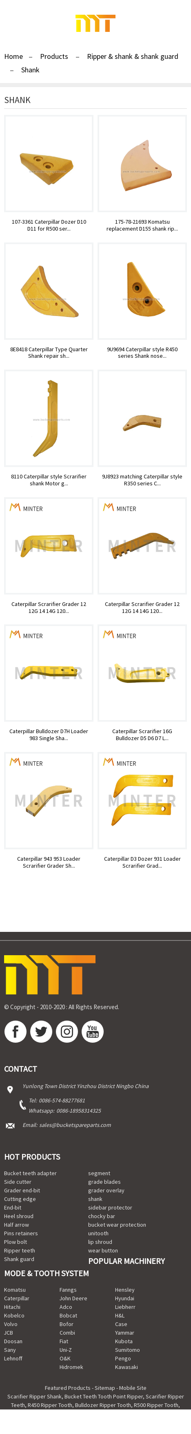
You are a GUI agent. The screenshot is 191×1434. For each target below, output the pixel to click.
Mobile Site (133, 1387)
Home (13, 56)
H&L (119, 1315)
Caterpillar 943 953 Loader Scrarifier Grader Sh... (48, 862)
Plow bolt (15, 1241)
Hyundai (124, 1298)
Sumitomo (127, 1349)
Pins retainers (21, 1233)
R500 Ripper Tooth (156, 1405)
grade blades (104, 1181)
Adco (66, 1307)
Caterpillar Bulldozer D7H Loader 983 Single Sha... (48, 735)
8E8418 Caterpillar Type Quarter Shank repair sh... (49, 353)
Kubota (124, 1341)
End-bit (12, 1207)
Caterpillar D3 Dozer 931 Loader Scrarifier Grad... (142, 862)
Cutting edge (20, 1199)
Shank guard (19, 1259)
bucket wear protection (117, 1224)
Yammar (124, 1332)
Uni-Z (66, 1349)
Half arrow (16, 1224)
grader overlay (106, 1190)
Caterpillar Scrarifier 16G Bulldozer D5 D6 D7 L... (142, 735)
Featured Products (68, 1387)
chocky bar (101, 1216)
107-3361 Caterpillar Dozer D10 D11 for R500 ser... (49, 225)
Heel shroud (18, 1216)
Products (54, 56)
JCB (8, 1332)
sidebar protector (110, 1207)
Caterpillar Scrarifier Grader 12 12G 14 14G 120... (48, 608)
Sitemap (105, 1387)
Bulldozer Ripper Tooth (103, 1405)
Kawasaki (126, 1367)
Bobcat (68, 1315)
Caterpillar (16, 1298)
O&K (65, 1358)
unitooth (98, 1233)
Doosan (13, 1341)
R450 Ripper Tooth (50, 1405)
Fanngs (68, 1289)
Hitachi (12, 1307)
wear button (103, 1250)
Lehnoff (13, 1358)
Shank (30, 69)
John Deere (73, 1298)
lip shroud (100, 1241)
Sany (10, 1349)
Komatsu (15, 1289)
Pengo (123, 1358)
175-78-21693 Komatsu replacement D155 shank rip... (142, 225)
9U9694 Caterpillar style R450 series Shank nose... (142, 353)
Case (121, 1324)
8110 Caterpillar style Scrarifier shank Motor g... (49, 480)
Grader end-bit (22, 1190)
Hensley (125, 1289)
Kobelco (14, 1315)
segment (99, 1173)
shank (95, 1199)
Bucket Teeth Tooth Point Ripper (103, 1396)
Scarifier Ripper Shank (34, 1396)
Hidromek (71, 1367)
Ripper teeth (19, 1250)
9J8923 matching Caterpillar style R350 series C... (142, 480)
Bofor (66, 1324)
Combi (67, 1332)
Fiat (64, 1341)
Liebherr (125, 1307)
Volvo (11, 1324)
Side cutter (17, 1181)
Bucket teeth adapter (30, 1173)
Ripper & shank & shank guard (132, 56)
